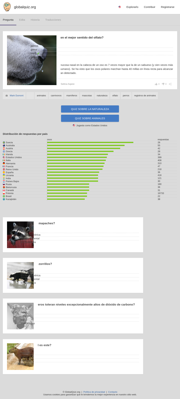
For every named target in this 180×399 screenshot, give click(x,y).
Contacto (112, 392)
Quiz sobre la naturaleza (90, 108)
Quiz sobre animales (90, 118)
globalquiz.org (25, 7)
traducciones (53, 19)
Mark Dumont (17, 95)
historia (35, 19)
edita (22, 19)
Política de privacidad (94, 392)
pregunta (8, 19)
